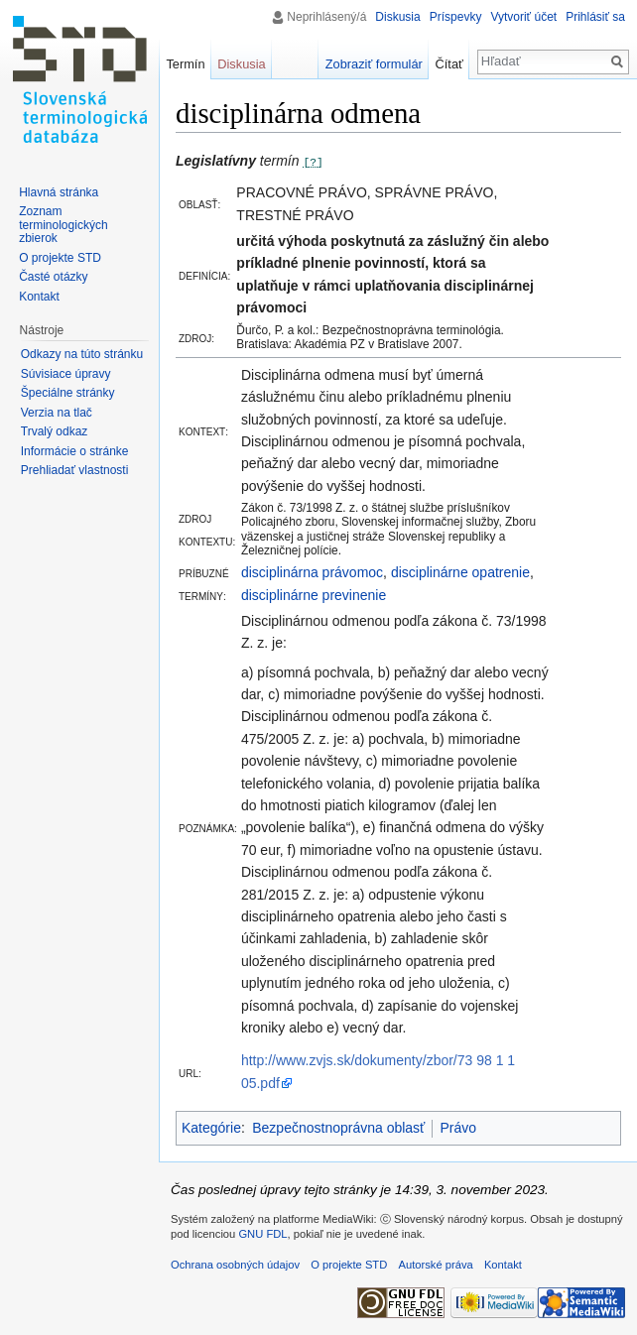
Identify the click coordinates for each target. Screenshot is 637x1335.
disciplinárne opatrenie (460, 572)
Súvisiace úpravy (66, 374)
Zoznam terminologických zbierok (63, 224)
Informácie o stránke (75, 451)
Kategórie (211, 1128)
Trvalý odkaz (54, 431)
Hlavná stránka (58, 192)
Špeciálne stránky (68, 393)
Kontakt (39, 296)
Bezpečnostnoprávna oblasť (338, 1128)
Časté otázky (53, 277)
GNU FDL (262, 1234)
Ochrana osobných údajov (235, 1265)
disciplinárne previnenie (313, 595)
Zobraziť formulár (374, 64)
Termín (185, 64)
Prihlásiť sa (595, 17)
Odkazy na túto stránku (82, 354)
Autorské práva (435, 1265)
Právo (458, 1128)
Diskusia (397, 17)
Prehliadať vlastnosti (75, 470)
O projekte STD (60, 258)
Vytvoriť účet (523, 17)
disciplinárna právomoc (312, 572)
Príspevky (456, 17)
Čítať (449, 64)
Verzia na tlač (56, 413)
